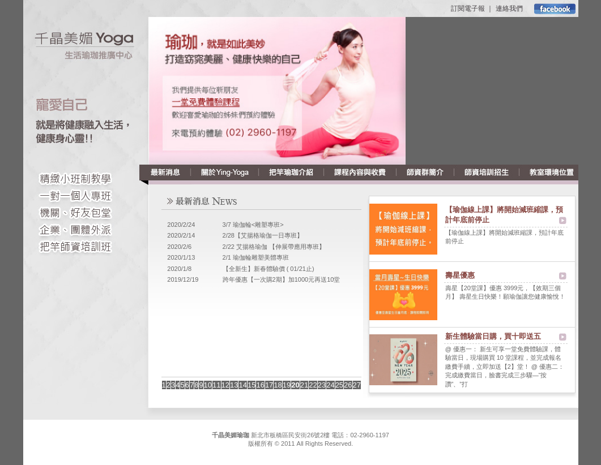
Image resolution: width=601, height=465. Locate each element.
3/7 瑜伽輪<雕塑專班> (253, 224)
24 (330, 385)
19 (287, 385)
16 (260, 385)
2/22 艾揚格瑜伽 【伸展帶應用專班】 (274, 246)
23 (322, 385)
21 (304, 385)
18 (278, 385)
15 (251, 385)
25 (339, 385)
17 (269, 385)
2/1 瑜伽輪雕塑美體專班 (256, 257)
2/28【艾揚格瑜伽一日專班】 (263, 235)
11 (216, 385)
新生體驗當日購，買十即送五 (493, 336)
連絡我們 (509, 8)
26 (348, 385)
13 (234, 385)
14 (242, 385)
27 (357, 385)
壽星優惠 (460, 275)
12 (225, 385)
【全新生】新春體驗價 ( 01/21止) (268, 268)
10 (208, 385)
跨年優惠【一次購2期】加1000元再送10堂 (281, 279)
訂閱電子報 (468, 8)
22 (313, 385)
